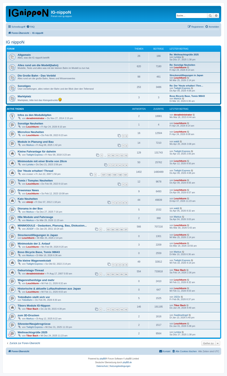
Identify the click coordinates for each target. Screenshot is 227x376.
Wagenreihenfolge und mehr (36, 280)
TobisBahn (27, 300)
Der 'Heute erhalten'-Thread (35, 170)
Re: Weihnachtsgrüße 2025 (184, 54)
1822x (177, 297)
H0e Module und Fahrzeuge (35, 217)
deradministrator (35, 118)
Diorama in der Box (30, 208)
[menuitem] (30, 26)
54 (113, 229)
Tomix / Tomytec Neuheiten (35, 180)
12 (121, 155)
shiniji (29, 202)
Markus (177, 98)
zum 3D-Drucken (28, 315)
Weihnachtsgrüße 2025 (32, 332)
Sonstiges (24, 86)
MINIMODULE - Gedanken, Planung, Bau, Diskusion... (52, 225)
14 (121, 309)
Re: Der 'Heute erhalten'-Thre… (186, 85)
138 (108, 174)
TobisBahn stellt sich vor (34, 297)
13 (126, 155)
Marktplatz (24, 96)
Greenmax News (28, 190)
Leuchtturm (180, 67)
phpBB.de (127, 362)
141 (125, 174)
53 (108, 229)
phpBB (103, 359)
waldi (176, 141)
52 (108, 274)
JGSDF (30, 229)
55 (117, 229)
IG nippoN (15, 42)
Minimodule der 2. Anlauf (34, 243)
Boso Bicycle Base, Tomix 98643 (187, 96)
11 (117, 155)
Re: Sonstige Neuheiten (182, 65)
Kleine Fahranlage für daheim (37, 151)
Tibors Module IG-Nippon (34, 305)
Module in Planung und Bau (36, 141)
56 (121, 229)
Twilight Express (182, 88)
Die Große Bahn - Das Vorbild (37, 75)
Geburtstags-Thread (31, 270)
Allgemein (24, 54)
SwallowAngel (181, 315)
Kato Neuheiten (28, 198)
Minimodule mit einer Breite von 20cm (42, 161)
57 (126, 229)
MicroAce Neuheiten (31, 132)
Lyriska (177, 57)
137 (103, 174)
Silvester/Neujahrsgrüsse (34, 323)
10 (113, 155)
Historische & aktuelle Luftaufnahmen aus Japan (49, 288)
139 (114, 174)
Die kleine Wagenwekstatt (34, 260)
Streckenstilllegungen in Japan (186, 75)
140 (119, 174)
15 (126, 309)
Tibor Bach (180, 270)
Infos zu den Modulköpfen (34, 115)
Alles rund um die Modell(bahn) (38, 65)
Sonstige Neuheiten (30, 123)
